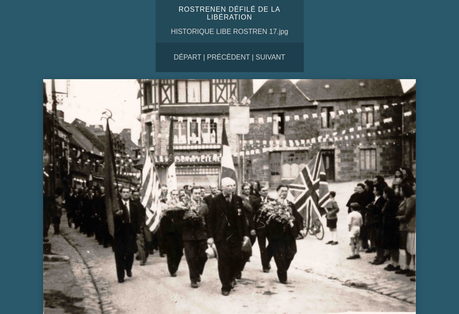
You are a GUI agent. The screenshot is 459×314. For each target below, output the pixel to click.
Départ (187, 57)
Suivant (270, 57)
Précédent (228, 57)
